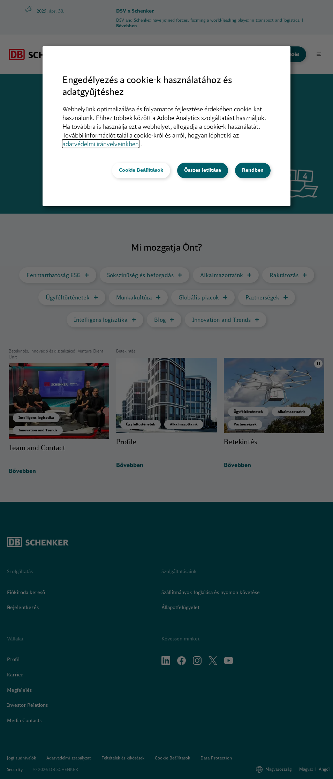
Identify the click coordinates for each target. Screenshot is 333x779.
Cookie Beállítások (141, 170)
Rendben (253, 170)
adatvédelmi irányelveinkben (100, 144)
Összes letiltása (202, 170)
